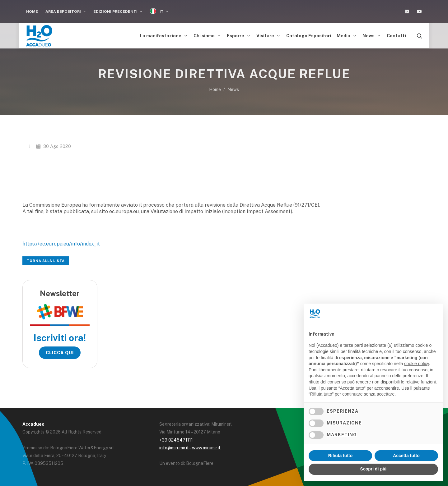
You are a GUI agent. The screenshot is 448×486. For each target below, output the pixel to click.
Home (32, 11)
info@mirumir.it (174, 446)
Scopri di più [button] (373, 468)
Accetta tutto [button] (406, 455)
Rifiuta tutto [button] (340, 455)
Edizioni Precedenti (117, 11)
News (233, 87)
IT (159, 11)
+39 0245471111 (176, 438)
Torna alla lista (46, 259)
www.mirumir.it (206, 446)
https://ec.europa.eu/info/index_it (61, 242)
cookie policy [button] (416, 363)
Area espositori (65, 11)
